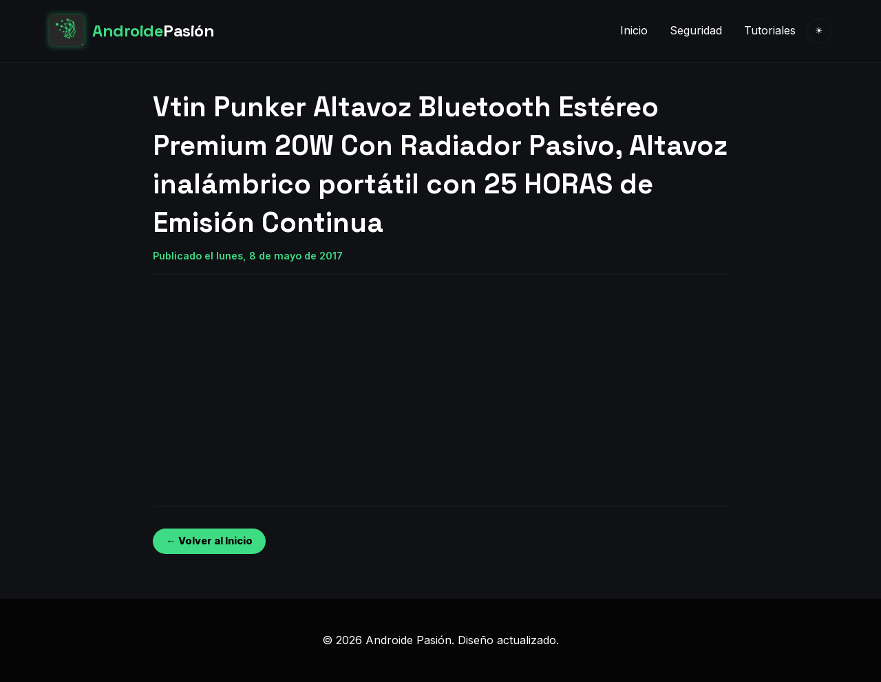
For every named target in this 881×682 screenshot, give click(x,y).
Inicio (634, 30)
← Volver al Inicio (209, 540)
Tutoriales (770, 30)
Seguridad (696, 30)
